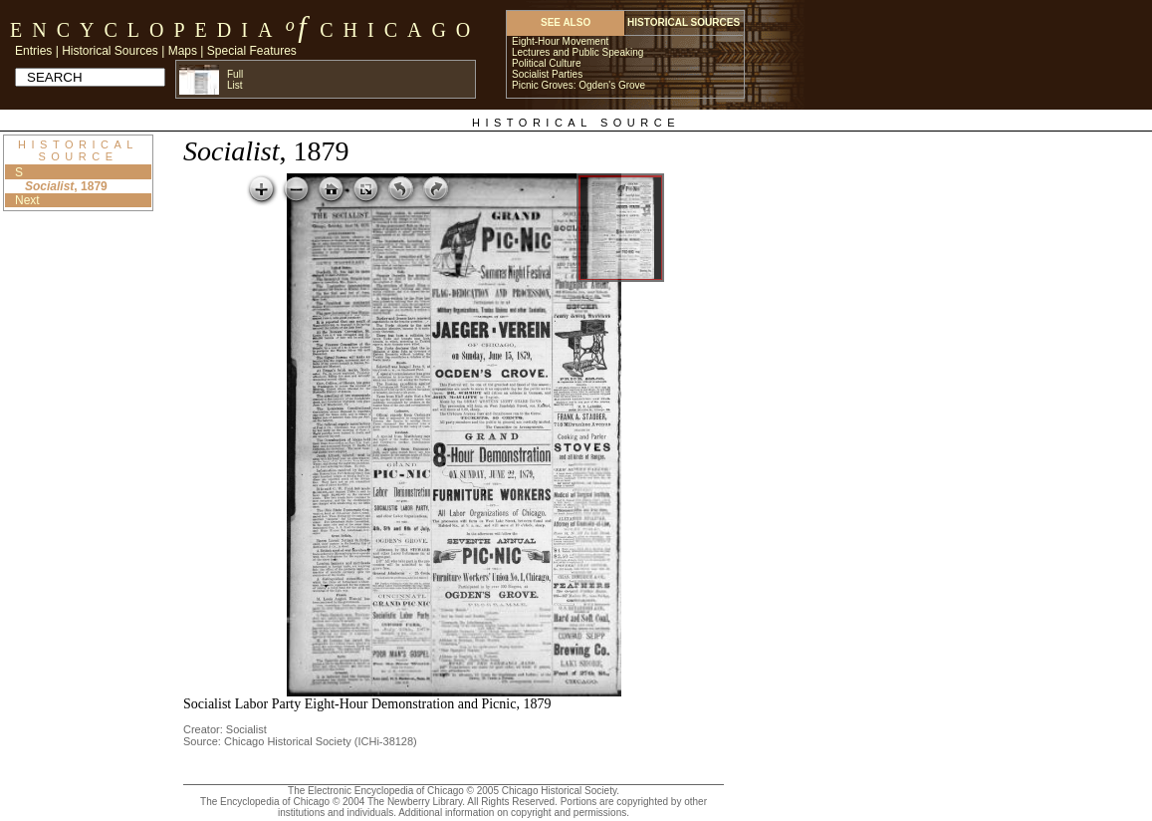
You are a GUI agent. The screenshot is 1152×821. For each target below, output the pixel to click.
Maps (182, 51)
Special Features (252, 51)
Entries (33, 51)
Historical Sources (110, 51)
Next (27, 200)
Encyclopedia (146, 30)
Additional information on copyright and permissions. (513, 812)
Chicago (400, 30)
